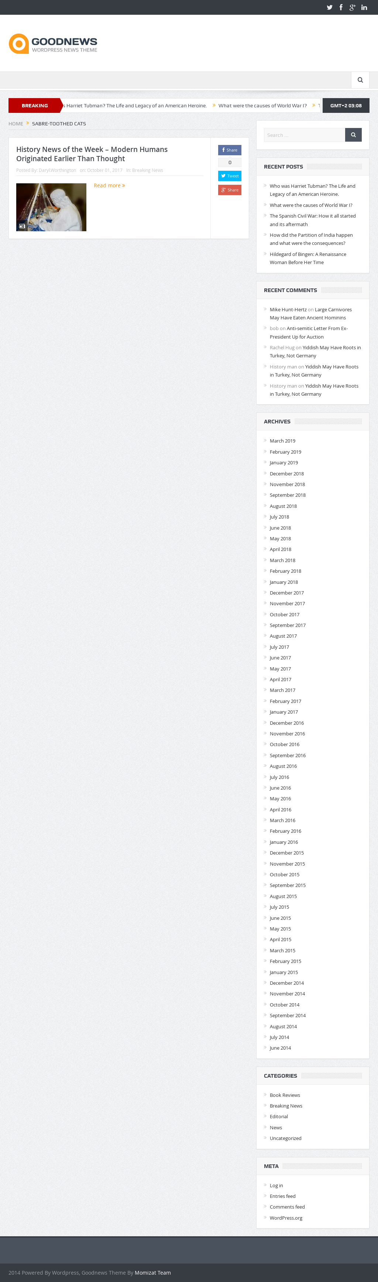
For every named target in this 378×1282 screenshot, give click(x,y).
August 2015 (283, 896)
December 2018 (287, 473)
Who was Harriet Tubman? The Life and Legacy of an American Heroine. (132, 105)
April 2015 (280, 939)
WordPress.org (286, 1218)
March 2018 (282, 560)
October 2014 (284, 1004)
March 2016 (282, 820)
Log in (276, 1185)
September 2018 (288, 495)
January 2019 (284, 462)
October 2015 (284, 874)
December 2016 (287, 723)
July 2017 (279, 647)
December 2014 (287, 983)
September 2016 (288, 755)
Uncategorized (286, 1138)
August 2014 (283, 1026)
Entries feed (283, 1196)
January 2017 (284, 711)
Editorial (279, 1116)
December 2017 (287, 592)
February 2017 (285, 701)
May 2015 (280, 928)
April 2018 (280, 549)
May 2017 (280, 668)
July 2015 (279, 907)
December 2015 (287, 852)
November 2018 (287, 484)
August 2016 (283, 766)
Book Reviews (285, 1095)
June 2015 (280, 918)
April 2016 (280, 809)
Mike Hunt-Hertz (288, 309)
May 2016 (280, 798)
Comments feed (287, 1206)
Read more (109, 185)
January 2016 (284, 842)
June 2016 (280, 787)
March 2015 (282, 950)
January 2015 (284, 972)
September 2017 (288, 625)
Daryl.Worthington (57, 170)
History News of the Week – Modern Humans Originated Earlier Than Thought (92, 154)
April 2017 (280, 679)
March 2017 (282, 690)
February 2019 (285, 451)
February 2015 (285, 961)
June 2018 (280, 527)
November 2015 (287, 863)
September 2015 (288, 885)
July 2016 (279, 777)
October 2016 (284, 744)
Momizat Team (153, 1272)
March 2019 (282, 440)
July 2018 (279, 516)
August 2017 (283, 636)
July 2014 (279, 1037)
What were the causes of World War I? (270, 105)
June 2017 (280, 657)
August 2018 (283, 506)
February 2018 (285, 571)
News (276, 1127)
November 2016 (287, 733)
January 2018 (284, 582)
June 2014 (280, 1047)
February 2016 (285, 831)
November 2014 (287, 993)
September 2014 (288, 1015)
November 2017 (287, 603)
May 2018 (280, 538)
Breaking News (147, 170)
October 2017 (284, 614)
